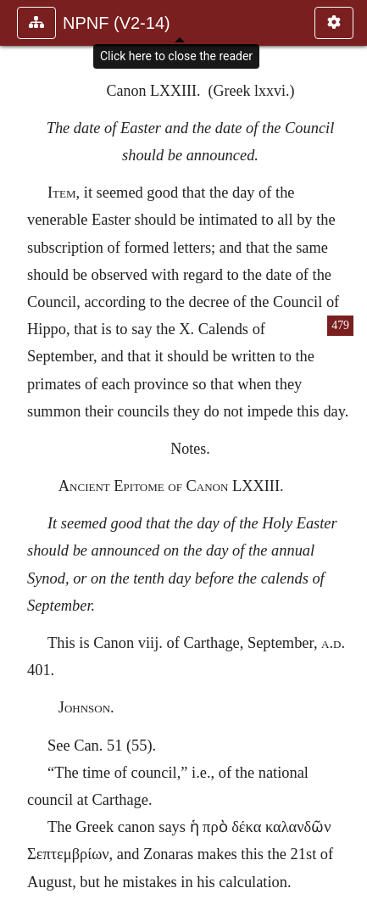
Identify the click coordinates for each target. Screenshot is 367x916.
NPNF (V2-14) (116, 23)
